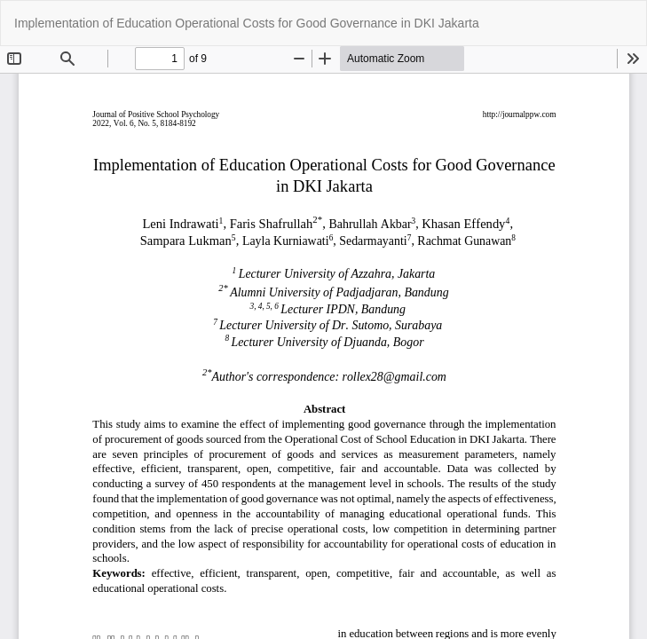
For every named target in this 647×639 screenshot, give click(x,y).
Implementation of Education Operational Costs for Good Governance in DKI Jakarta (246, 23)
